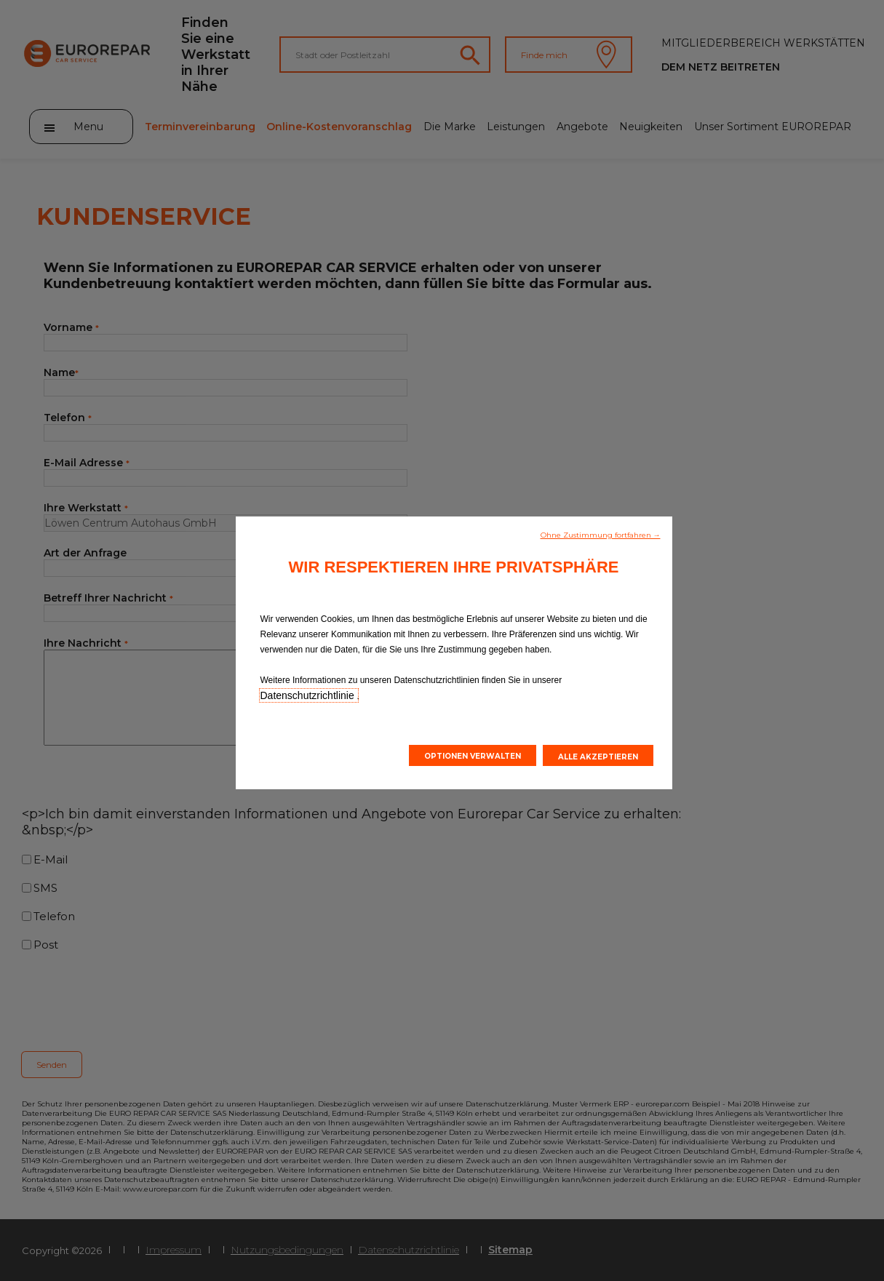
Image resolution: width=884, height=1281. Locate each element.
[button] (601, 534)
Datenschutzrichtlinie (308, 695)
